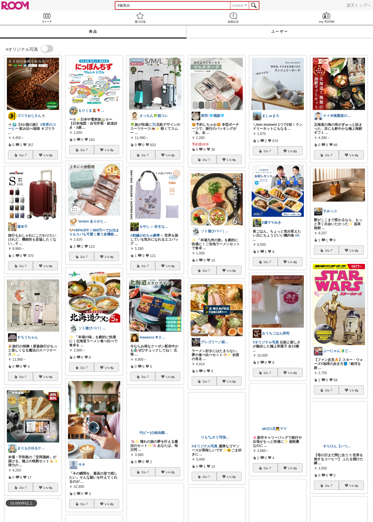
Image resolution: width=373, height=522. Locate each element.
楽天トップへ (359, 5)
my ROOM (326, 18)
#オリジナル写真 (266, 342)
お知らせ (233, 18)
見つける (140, 18)
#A (297, 235)
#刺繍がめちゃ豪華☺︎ (146, 235)
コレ (23, 155)
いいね (48, 155)
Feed (46, 18)
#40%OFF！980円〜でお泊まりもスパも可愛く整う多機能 (94, 232)
